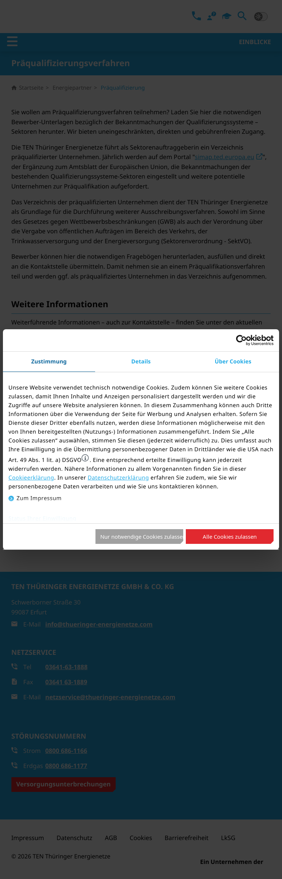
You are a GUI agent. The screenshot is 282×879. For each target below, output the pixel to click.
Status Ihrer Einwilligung (42, 518)
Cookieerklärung (31, 477)
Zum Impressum (39, 498)
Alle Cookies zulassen (230, 536)
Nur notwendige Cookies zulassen (141, 536)
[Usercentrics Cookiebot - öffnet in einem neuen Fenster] (241, 340)
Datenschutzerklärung (118, 477)
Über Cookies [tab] (233, 361)
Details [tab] (141, 361)
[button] (85, 458)
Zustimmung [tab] (49, 361)
